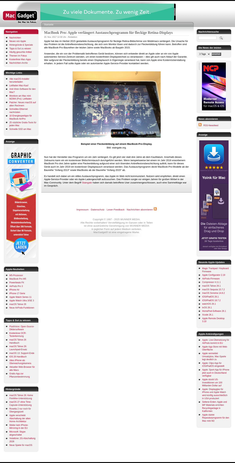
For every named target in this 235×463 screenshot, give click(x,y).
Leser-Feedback (115, 209)
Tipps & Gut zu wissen (20, 48)
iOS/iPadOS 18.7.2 (211, 300)
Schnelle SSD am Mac (20, 129)
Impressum (82, 209)
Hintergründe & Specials (21, 45)
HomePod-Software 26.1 (214, 311)
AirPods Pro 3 (16, 286)
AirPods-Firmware (211, 278)
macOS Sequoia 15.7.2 (213, 289)
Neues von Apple (17, 41)
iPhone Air (14, 289)
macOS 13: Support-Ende (21, 353)
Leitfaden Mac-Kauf (18, 85)
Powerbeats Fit (16, 282)
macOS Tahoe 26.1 (211, 286)
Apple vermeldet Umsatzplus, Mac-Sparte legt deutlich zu (214, 356)
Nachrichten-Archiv (18, 63)
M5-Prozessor (16, 275)
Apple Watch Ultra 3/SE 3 (21, 300)
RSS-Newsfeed (210, 125)
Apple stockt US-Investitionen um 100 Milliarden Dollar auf (212, 382)
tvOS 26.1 (207, 307)
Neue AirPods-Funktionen (21, 307)
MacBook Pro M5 (17, 279)
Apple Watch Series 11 (20, 297)
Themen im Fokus (18, 55)
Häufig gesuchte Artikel (20, 52)
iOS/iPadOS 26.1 (210, 296)
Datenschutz (97, 209)
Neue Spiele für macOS (20, 445)
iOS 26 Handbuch (18, 356)
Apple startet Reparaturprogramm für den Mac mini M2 (215, 418)
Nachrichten (15, 37)
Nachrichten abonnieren (140, 209)
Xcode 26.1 (207, 314)
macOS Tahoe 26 (17, 304)
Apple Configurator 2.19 (213, 275)
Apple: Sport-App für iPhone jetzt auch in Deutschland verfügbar (215, 372)
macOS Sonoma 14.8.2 (213, 293)
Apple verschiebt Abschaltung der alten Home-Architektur (19, 418)
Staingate (87, 182)
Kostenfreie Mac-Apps (20, 59)
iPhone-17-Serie (17, 293)
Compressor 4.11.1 (211, 282)
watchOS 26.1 (209, 304)
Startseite (48, 24)
